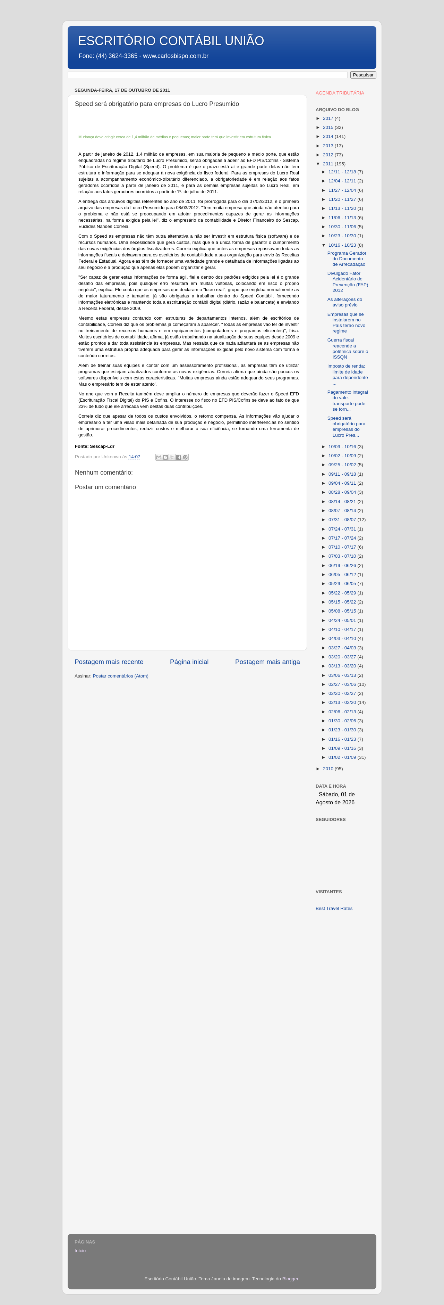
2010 (329, 768)
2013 (329, 145)
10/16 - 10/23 (342, 245)
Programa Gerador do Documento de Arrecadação (347, 259)
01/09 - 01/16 (342, 748)
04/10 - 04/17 (342, 629)
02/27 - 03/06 (342, 684)
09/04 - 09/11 (342, 483)
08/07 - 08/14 (342, 510)
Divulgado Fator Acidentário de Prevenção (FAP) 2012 (347, 282)
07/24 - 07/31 (342, 529)
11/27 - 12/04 (342, 190)
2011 (329, 163)
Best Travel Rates (334, 908)
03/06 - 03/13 (342, 675)
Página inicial (189, 661)
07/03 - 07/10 (342, 556)
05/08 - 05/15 (342, 611)
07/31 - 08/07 (342, 519)
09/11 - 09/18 (342, 474)
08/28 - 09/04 (342, 492)
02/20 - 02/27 (342, 693)
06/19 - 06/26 (342, 565)
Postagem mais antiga (267, 661)
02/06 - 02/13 (342, 711)
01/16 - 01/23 (342, 739)
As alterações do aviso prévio (344, 302)
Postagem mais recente (109, 661)
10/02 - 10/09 (342, 455)
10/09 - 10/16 (342, 446)
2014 (329, 136)
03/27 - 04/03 (342, 647)
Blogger (290, 1278)
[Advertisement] (342, 1026)
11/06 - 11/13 (342, 217)
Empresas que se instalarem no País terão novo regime (346, 323)
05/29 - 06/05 (342, 583)
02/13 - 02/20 (342, 702)
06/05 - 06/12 (342, 574)
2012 (329, 154)
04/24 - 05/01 (342, 620)
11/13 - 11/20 (342, 208)
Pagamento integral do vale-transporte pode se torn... (347, 400)
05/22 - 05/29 (342, 593)
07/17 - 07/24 (342, 538)
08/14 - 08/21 (342, 501)
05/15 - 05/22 (342, 602)
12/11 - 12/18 (342, 171)
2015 (329, 127)
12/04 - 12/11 (342, 180)
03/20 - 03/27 (342, 656)
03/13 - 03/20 (342, 665)
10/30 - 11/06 (342, 226)
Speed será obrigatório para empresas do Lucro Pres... (346, 427)
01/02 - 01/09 (342, 757)
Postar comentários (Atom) (121, 676)
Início (80, 1250)
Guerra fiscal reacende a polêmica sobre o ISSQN (347, 348)
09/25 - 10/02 (342, 464)
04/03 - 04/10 (342, 638)
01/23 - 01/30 (342, 729)
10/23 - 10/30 (342, 235)
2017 (329, 118)
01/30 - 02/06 (342, 720)
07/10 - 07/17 (342, 547)
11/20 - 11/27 (342, 199)
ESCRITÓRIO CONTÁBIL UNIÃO (171, 41)
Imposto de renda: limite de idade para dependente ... (347, 374)
